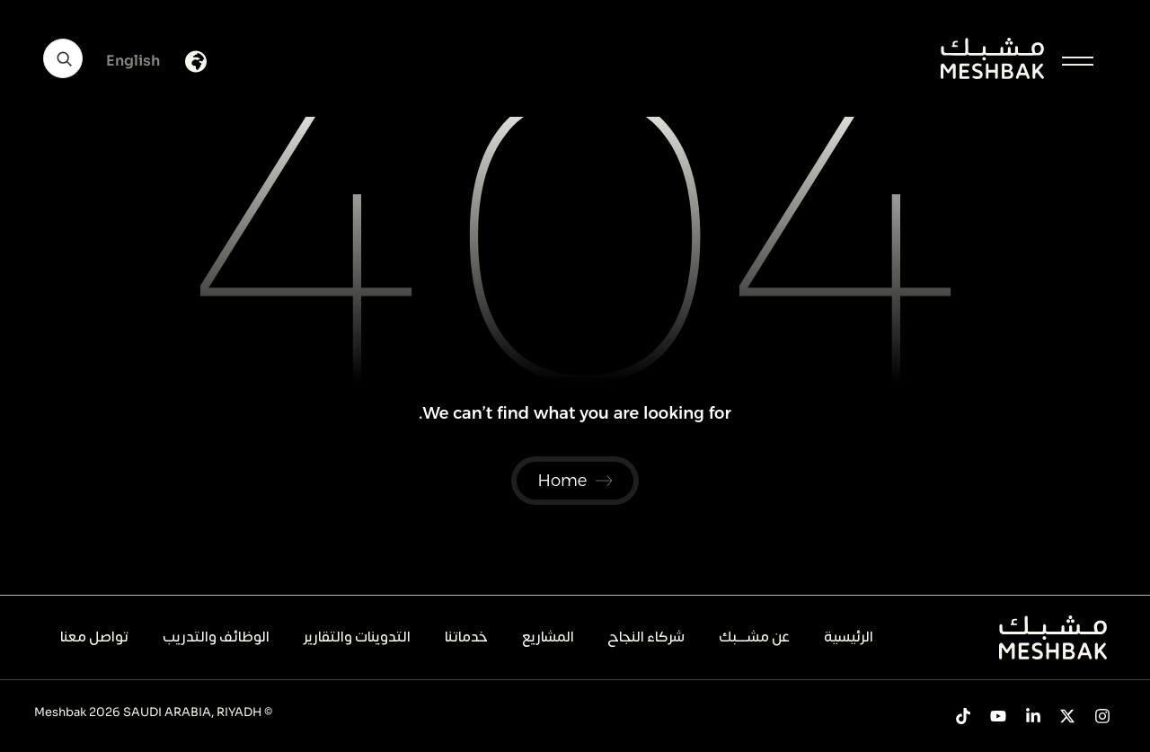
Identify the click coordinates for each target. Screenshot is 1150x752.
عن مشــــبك (754, 637)
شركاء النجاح (646, 637)
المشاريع (548, 637)
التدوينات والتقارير (357, 637)
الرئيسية (848, 637)
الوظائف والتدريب (216, 637)
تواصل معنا (94, 637)
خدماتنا (466, 637)
